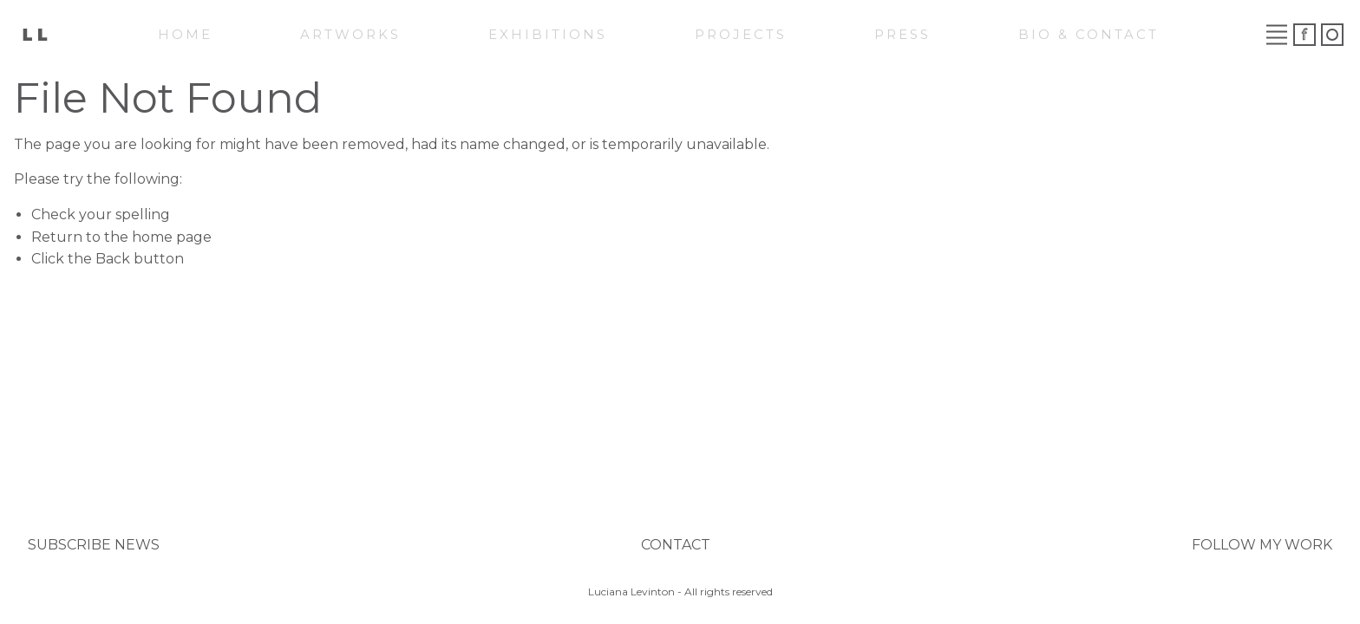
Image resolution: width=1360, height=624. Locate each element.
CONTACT (675, 544)
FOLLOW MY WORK (1262, 544)
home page (172, 237)
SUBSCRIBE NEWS (94, 544)
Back (112, 258)
